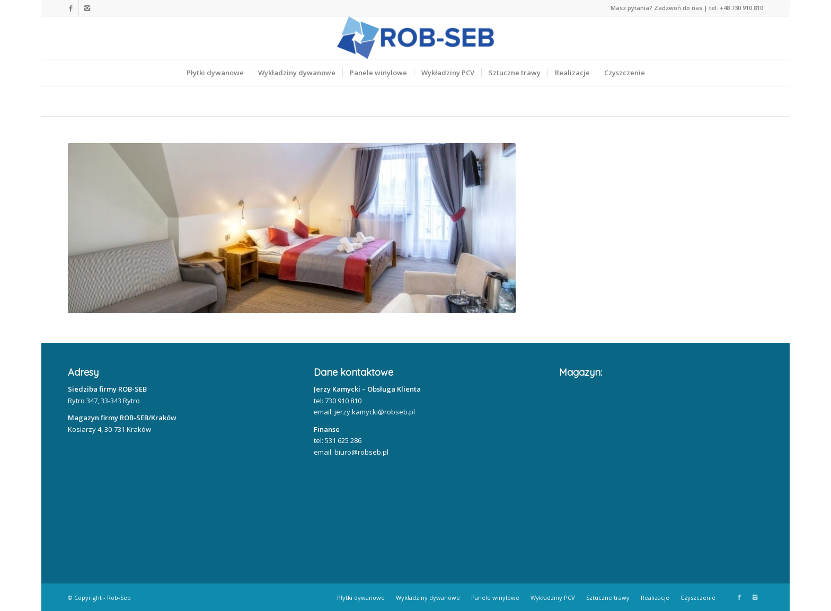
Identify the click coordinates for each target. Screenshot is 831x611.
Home (84, 101)
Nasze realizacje (158, 101)
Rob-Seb (119, 597)
